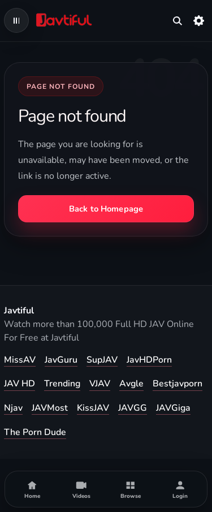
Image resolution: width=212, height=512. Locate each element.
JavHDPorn (149, 360)
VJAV (99, 383)
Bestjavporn (177, 383)
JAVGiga (173, 408)
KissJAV (93, 408)
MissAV (20, 360)
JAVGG (132, 408)
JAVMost (50, 408)
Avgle (131, 383)
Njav (13, 408)
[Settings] (199, 20)
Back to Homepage (106, 208)
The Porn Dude (35, 432)
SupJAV (102, 360)
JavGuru (61, 360)
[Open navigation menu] (16, 20)
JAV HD (19, 383)
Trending (62, 383)
